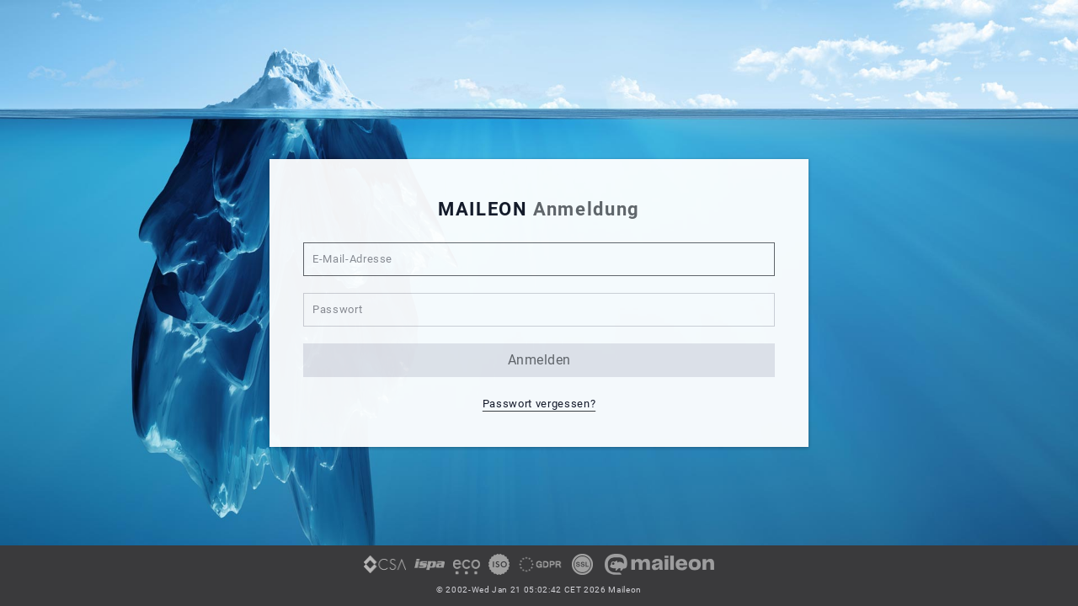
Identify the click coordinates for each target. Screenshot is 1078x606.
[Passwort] (539, 310)
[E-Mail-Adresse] (539, 259)
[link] (385, 570)
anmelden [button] (539, 360)
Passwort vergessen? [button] (539, 403)
